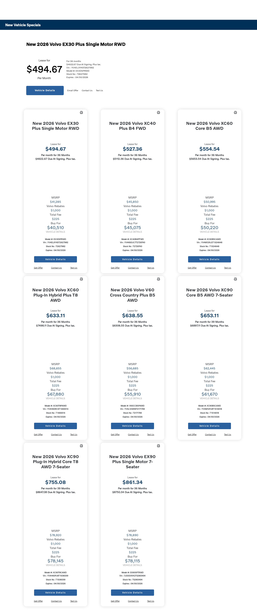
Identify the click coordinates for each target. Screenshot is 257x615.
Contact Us (87, 90)
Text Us (99, 90)
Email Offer (72, 90)
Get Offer (38, 267)
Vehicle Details (45, 90)
